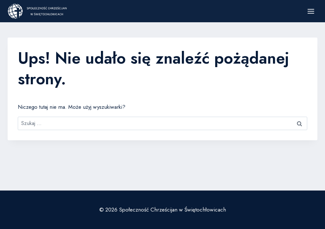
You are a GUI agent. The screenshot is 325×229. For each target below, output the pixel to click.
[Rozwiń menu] (310, 11)
